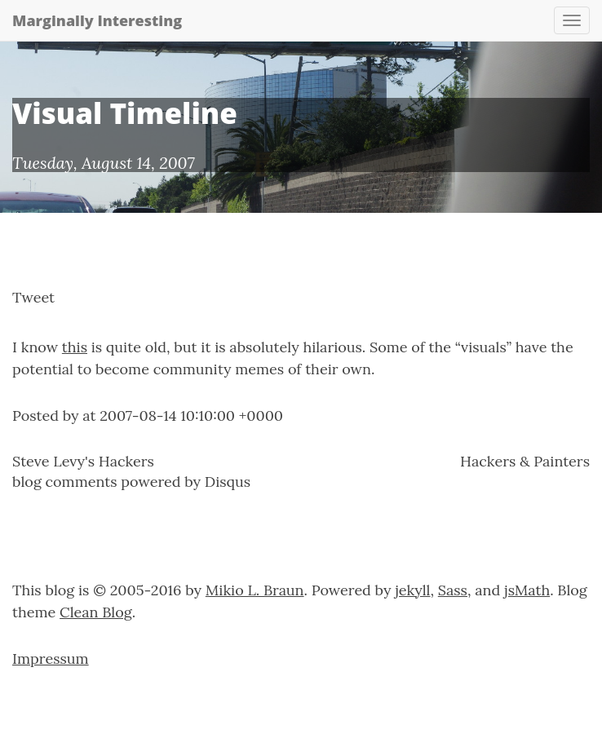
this (74, 347)
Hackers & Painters (525, 461)
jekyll (412, 590)
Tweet (33, 297)
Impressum (50, 658)
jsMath (527, 590)
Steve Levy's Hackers (83, 461)
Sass (452, 590)
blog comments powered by (131, 481)
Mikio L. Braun (255, 590)
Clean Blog (96, 612)
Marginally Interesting (97, 20)
